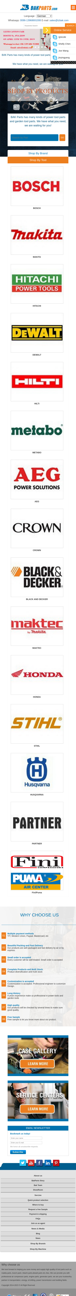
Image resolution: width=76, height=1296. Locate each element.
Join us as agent (38, 1223)
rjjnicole (59, 37)
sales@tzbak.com (59, 20)
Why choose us (10, 1264)
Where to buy (38, 1205)
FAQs (38, 1219)
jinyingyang (61, 57)
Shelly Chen (61, 44)
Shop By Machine (38, 1249)
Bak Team (38, 1185)
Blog (38, 1234)
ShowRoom (38, 1190)
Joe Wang (60, 50)
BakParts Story (38, 1181)
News (38, 1238)
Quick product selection (38, 1200)
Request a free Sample (38, 1209)
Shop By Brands (38, 1243)
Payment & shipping (38, 1214)
